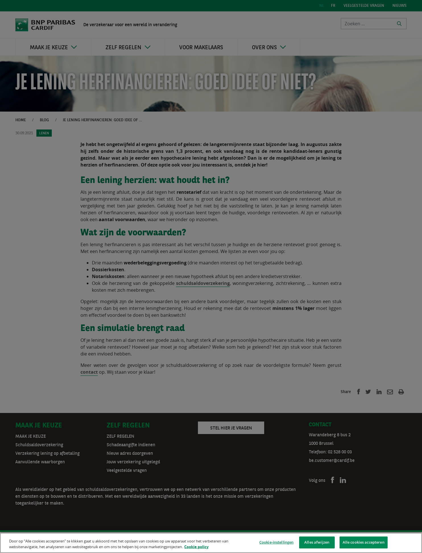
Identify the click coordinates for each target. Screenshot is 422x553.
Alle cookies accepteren (363, 543)
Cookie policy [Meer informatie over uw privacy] (196, 547)
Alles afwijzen (316, 543)
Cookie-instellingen (276, 543)
